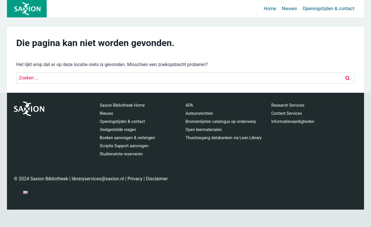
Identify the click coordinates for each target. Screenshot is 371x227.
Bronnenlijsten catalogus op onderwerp (221, 121)
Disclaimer (157, 178)
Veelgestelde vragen (118, 129)
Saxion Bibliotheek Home (122, 105)
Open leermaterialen (204, 129)
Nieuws (289, 8)
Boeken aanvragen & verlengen (127, 137)
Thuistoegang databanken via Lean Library (224, 137)
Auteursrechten (199, 113)
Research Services (287, 105)
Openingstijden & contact (328, 8)
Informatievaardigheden (292, 121)
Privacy (135, 178)
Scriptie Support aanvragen (124, 146)
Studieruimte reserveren (121, 154)
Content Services (286, 113)
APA (189, 105)
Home (270, 8)
